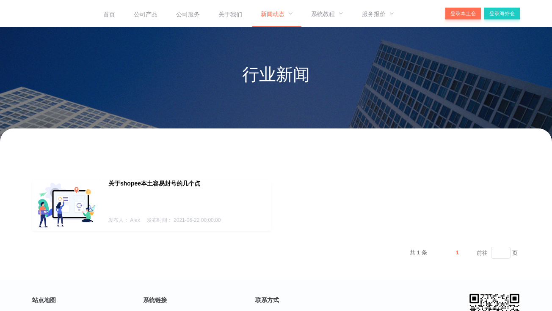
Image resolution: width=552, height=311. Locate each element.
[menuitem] (109, 13)
